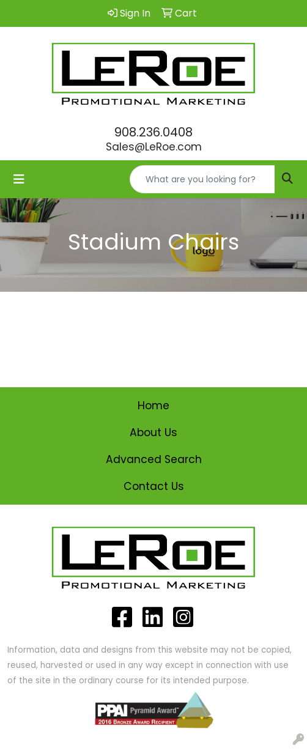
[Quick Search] (202, 179)
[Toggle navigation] (19, 179)
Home (153, 405)
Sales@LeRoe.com (154, 146)
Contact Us (154, 486)
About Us (153, 432)
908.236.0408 (153, 132)
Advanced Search (154, 459)
